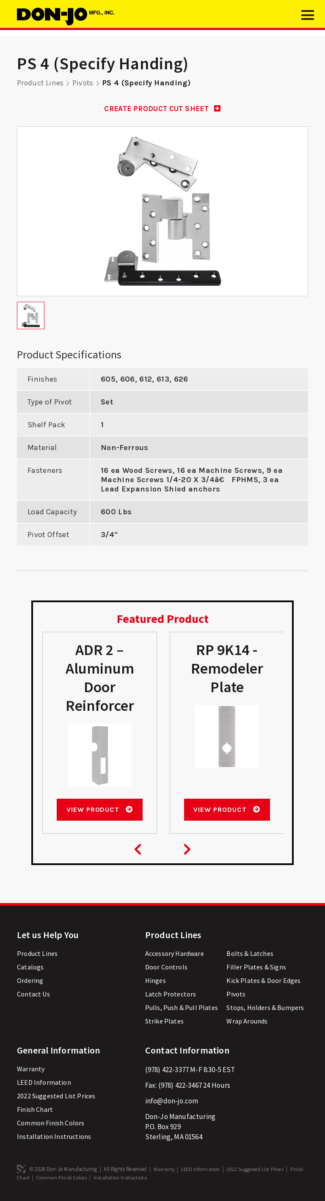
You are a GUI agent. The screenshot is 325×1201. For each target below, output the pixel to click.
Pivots (85, 82)
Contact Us (33, 995)
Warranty (30, 1069)
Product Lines (41, 82)
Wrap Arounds (246, 1022)
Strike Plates (164, 1022)
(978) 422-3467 (180, 1086)
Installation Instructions (54, 1137)
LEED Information (44, 1083)
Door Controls (166, 968)
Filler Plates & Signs (256, 968)
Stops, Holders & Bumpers (265, 1008)
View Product (99, 810)
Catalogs (30, 968)
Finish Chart (35, 1110)
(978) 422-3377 (167, 1070)
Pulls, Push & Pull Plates (181, 1008)
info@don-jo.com (171, 1101)
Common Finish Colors (50, 1123)
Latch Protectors (170, 995)
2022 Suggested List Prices (56, 1096)
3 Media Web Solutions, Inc (21, 1170)
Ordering (30, 981)
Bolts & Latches (249, 954)
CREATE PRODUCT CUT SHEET (162, 108)
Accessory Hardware (174, 954)
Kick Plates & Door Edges (263, 981)
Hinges (155, 981)
